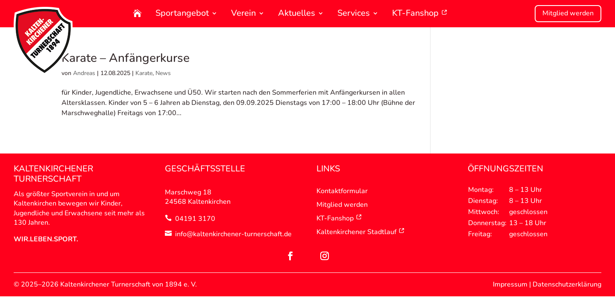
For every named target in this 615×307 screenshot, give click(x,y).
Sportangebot (182, 14)
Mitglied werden (568, 13)
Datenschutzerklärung (567, 284)
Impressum (510, 284)
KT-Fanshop (420, 14)
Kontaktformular (342, 191)
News (163, 73)
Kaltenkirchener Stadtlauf (360, 232)
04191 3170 (195, 218)
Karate (143, 73)
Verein (243, 14)
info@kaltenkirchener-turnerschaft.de (233, 234)
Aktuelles (296, 14)
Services (353, 14)
